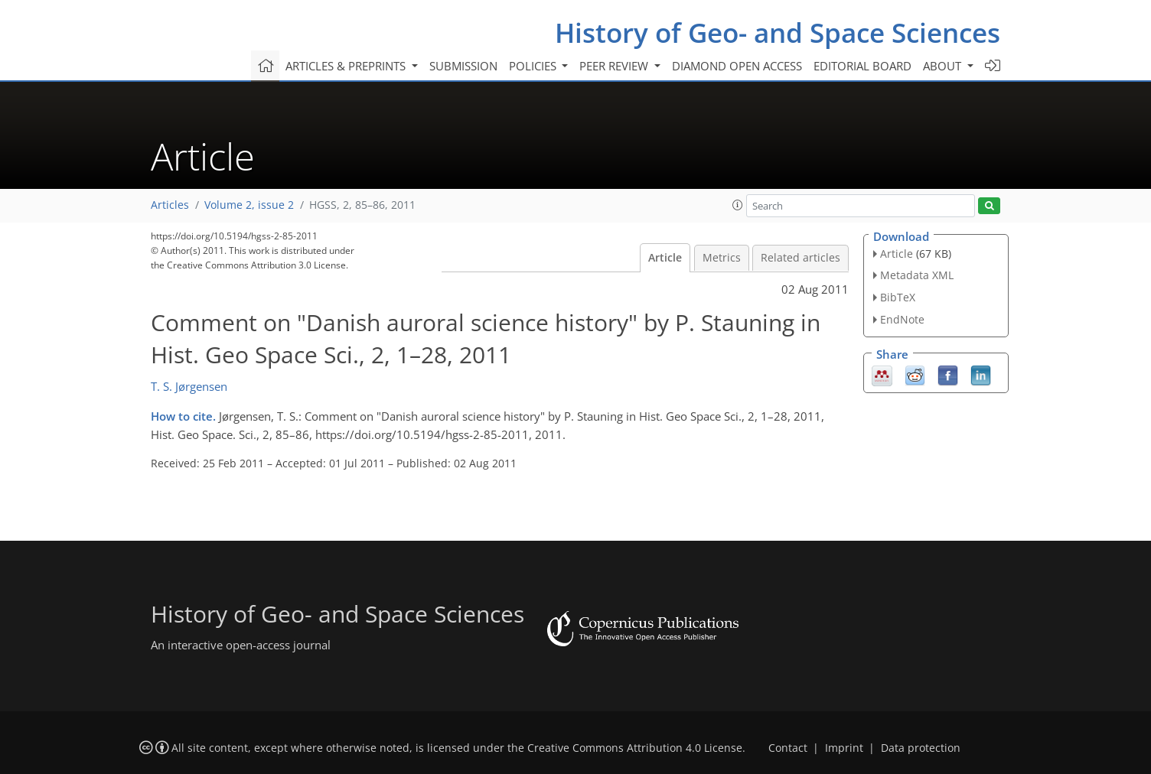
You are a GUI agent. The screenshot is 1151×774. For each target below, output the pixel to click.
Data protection (920, 748)
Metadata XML (917, 275)
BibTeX (897, 297)
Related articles (800, 258)
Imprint (844, 748)
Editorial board (862, 65)
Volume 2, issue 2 (249, 205)
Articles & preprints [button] (347, 65)
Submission (463, 65)
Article (665, 258)
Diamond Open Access (737, 65)
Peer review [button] (615, 65)
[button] (737, 205)
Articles (170, 205)
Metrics (722, 258)
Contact (787, 748)
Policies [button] (534, 65)
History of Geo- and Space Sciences (777, 32)
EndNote (902, 319)
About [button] (943, 65)
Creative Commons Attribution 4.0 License (634, 748)
